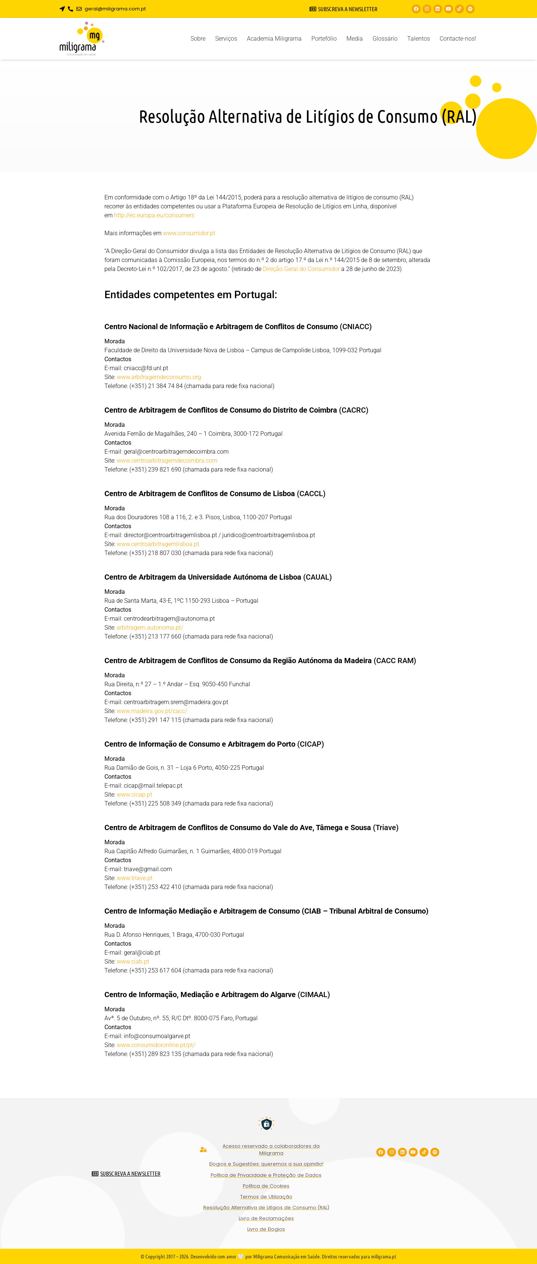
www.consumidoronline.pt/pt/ (156, 1045)
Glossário (385, 38)
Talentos (418, 38)
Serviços (226, 38)
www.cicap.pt (134, 794)
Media (354, 38)
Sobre (198, 38)
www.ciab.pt (133, 961)
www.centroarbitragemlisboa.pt (158, 544)
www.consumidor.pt (189, 233)
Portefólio (324, 38)
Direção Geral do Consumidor (301, 268)
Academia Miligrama (274, 38)
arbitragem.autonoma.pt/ (150, 627)
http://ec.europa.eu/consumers (154, 215)
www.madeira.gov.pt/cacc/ (152, 711)
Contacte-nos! (458, 38)
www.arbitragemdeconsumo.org (159, 377)
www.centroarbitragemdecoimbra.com (167, 460)
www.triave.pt (135, 878)
